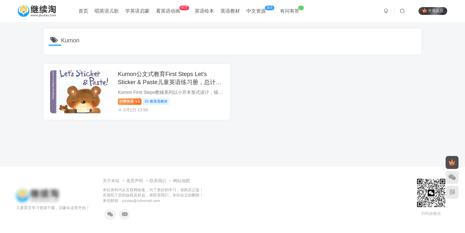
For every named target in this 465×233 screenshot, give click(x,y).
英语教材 (230, 11)
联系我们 (158, 180)
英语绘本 (204, 11)
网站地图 (181, 180)
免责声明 (134, 180)
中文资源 (260, 10)
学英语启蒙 (137, 11)
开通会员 (432, 10)
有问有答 (292, 10)
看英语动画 (172, 10)
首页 (83, 11)
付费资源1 (129, 101)
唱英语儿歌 (107, 11)
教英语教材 (156, 101)
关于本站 (111, 180)
